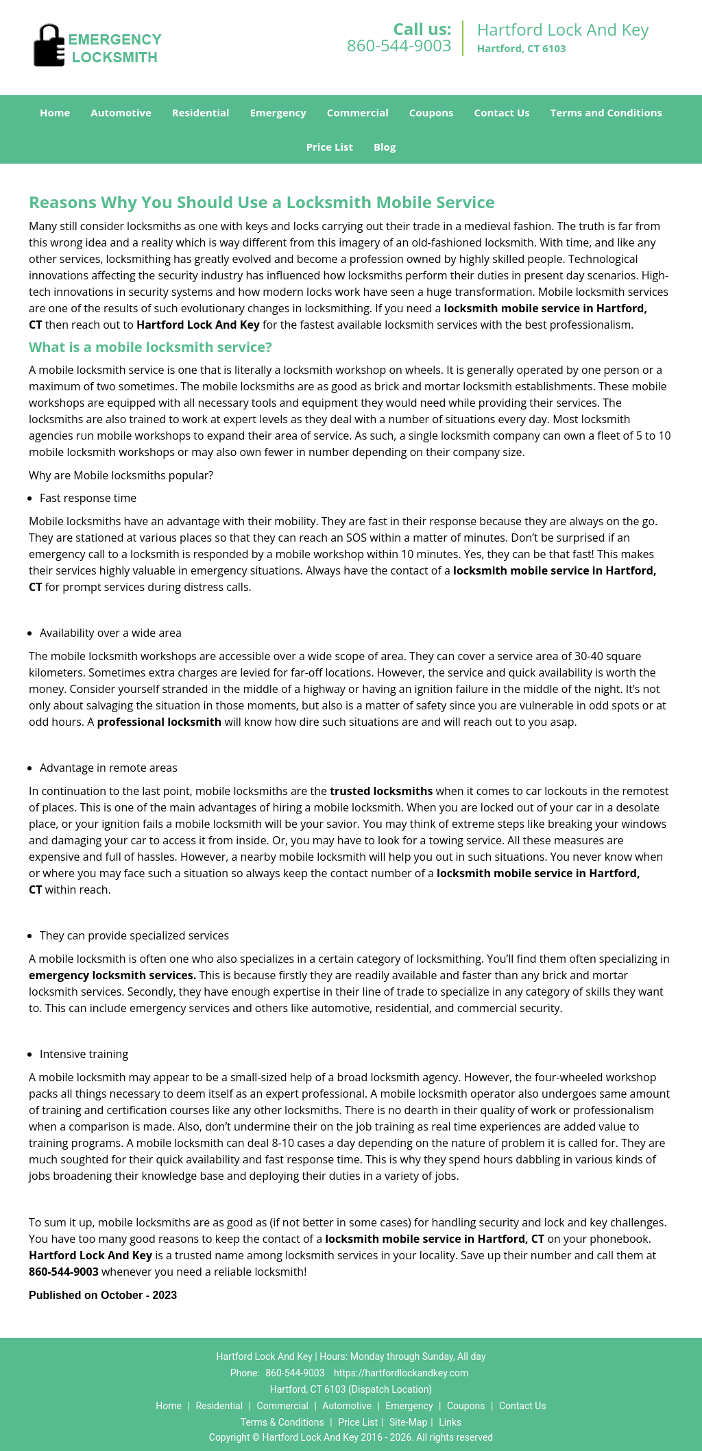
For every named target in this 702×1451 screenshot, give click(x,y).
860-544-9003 (399, 45)
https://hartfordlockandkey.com (401, 1372)
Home (55, 112)
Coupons (431, 112)
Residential (201, 112)
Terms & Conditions (282, 1422)
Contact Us (502, 112)
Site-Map (408, 1422)
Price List (329, 146)
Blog (385, 146)
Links (450, 1422)
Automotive (121, 112)
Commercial (358, 112)
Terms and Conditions (606, 112)
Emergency (278, 112)
